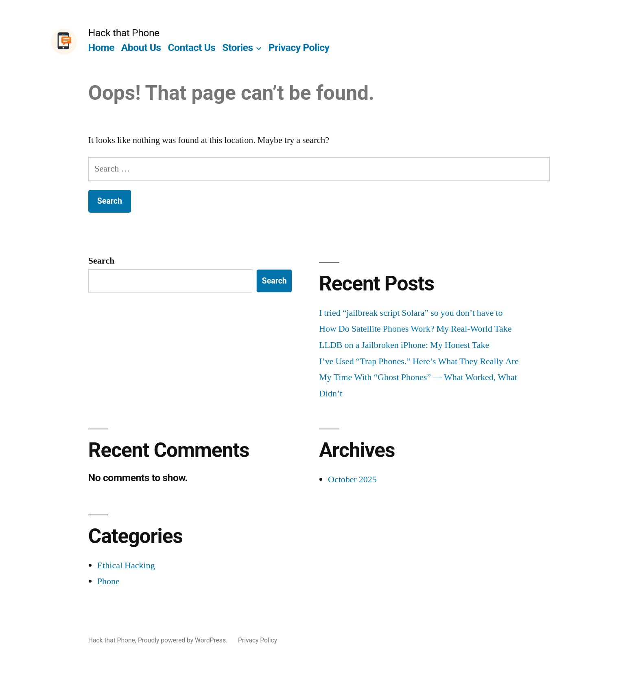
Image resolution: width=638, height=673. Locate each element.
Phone (108, 581)
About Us (141, 47)
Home (101, 47)
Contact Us (191, 47)
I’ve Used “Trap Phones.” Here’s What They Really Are (419, 361)
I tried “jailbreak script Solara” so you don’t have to (411, 313)
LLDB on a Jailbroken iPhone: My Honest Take (404, 345)
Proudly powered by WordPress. (183, 640)
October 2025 (352, 479)
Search (101, 260)
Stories (237, 47)
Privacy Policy (299, 47)
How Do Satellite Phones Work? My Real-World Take (415, 328)
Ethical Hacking (126, 565)
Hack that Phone (124, 33)
